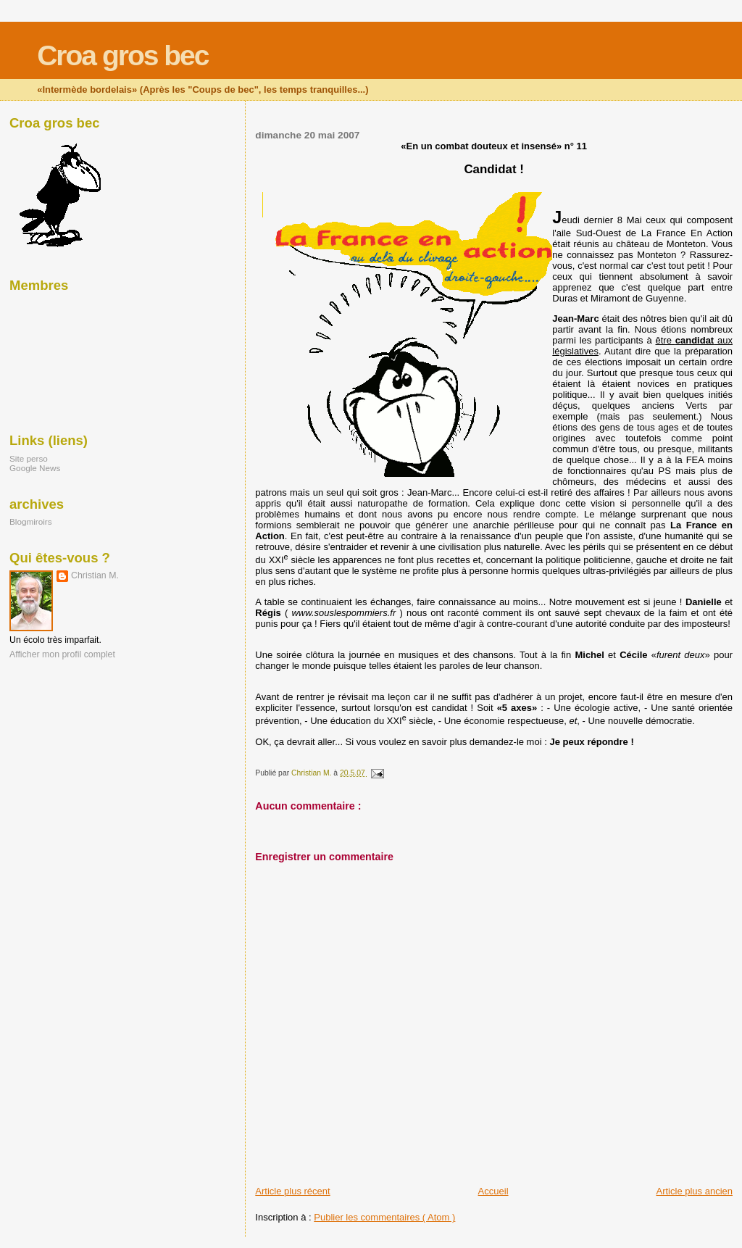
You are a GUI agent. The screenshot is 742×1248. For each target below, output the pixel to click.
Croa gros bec (122, 55)
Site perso (28, 458)
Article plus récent (292, 1191)
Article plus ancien (694, 1191)
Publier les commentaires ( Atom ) (384, 1217)
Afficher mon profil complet (62, 654)
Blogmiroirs (30, 521)
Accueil (493, 1191)
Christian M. (95, 575)
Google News (34, 468)
